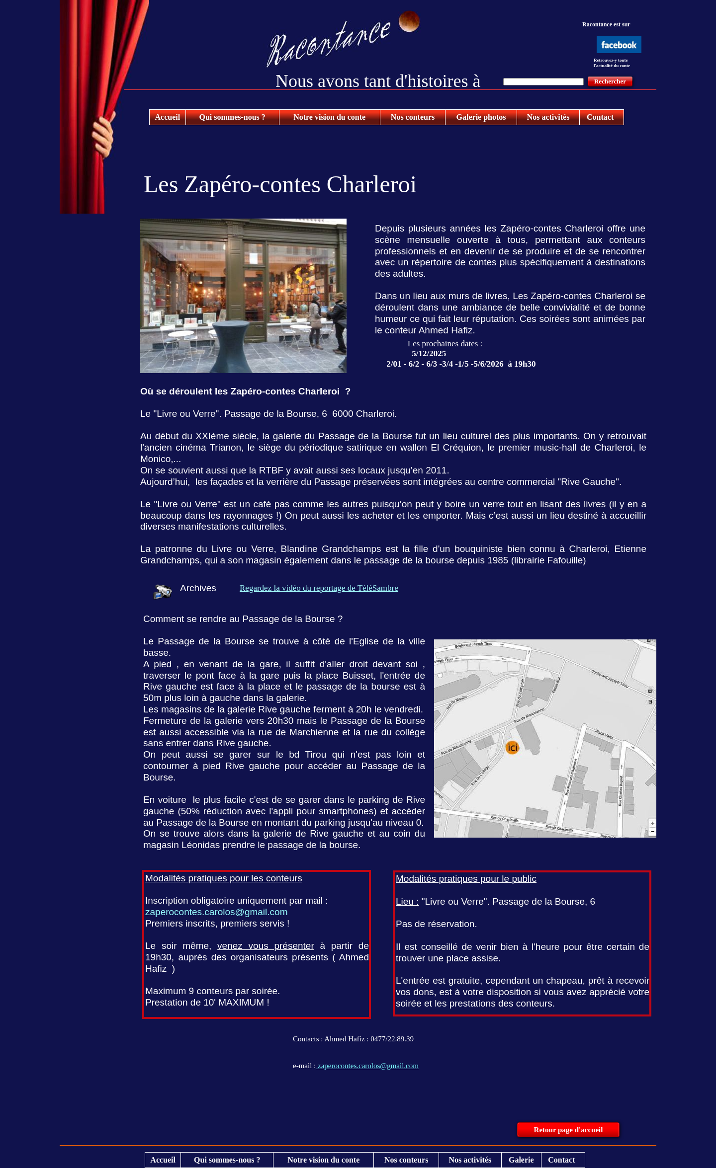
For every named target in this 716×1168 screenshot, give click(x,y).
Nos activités (548, 117)
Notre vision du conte (329, 117)
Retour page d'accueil (568, 1130)
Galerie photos (481, 117)
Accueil (167, 117)
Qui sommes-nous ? (232, 117)
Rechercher (610, 81)
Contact (600, 117)
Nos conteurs (413, 117)
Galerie (521, 1160)
